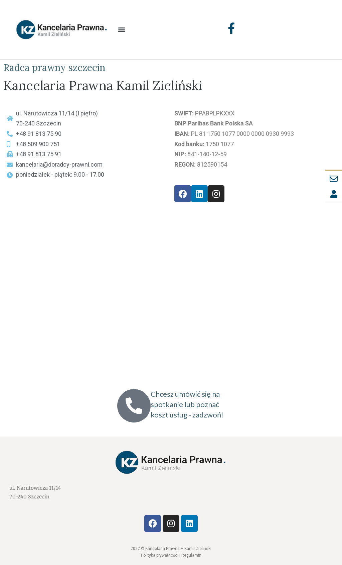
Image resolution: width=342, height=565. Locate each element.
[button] (121, 29)
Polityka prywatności (159, 555)
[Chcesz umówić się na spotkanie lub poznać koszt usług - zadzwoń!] (134, 405)
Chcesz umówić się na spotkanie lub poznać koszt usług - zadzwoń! (187, 404)
